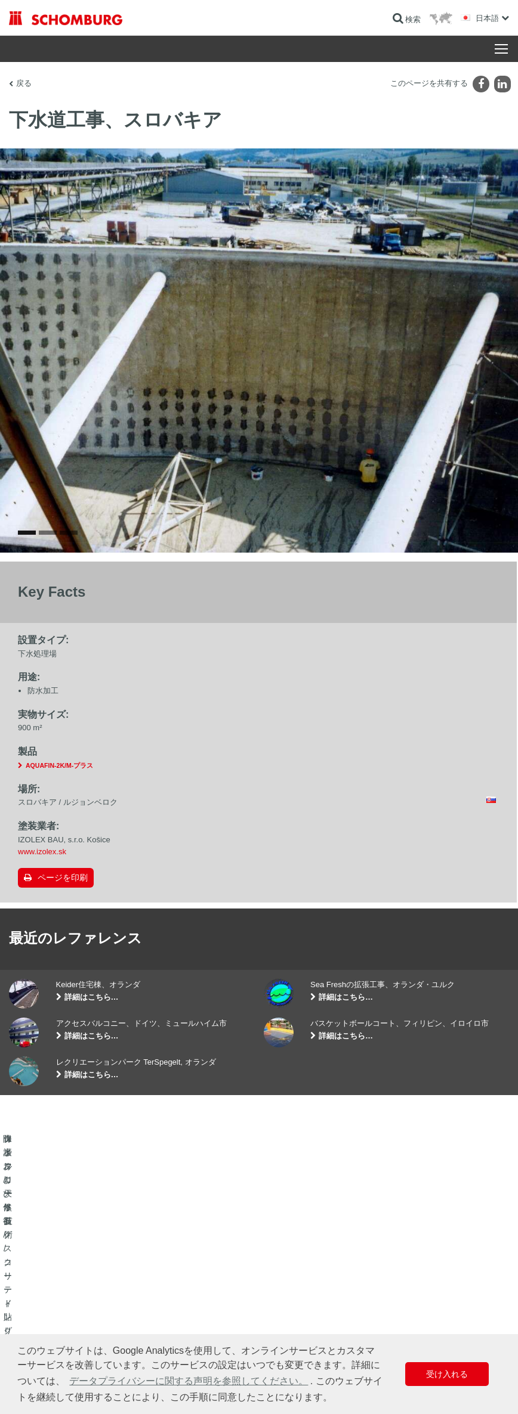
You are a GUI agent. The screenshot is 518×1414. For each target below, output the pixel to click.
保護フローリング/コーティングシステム (74, 1328)
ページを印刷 (63, 877)
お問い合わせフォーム (217, 1328)
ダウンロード (202, 1310)
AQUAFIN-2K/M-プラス (59, 765)
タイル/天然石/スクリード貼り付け (65, 1310)
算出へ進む (199, 1292)
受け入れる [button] (447, 1374)
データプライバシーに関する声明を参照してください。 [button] (188, 1381)
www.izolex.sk (42, 851)
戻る (24, 83)
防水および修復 (34, 1292)
